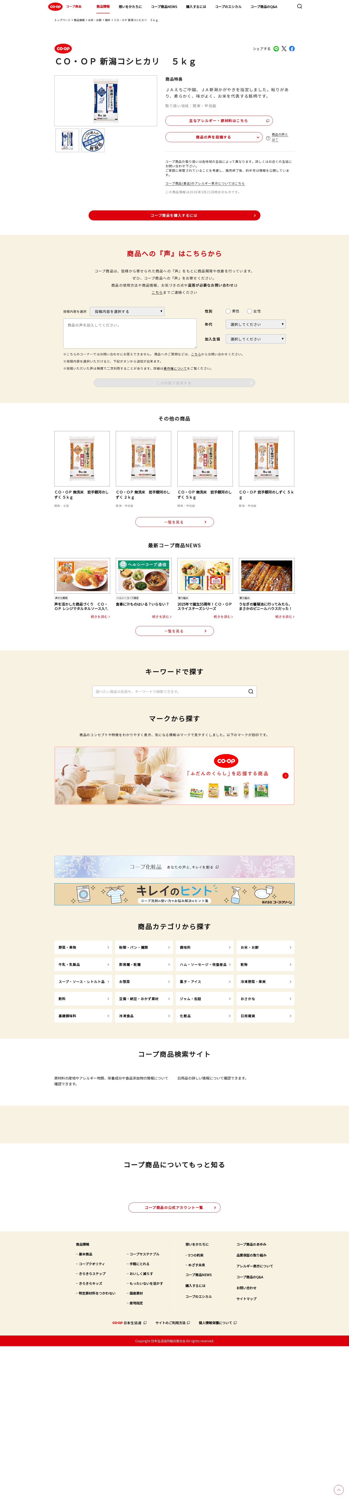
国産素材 (136, 1458)
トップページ (62, 20)
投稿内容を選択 (75, 310)
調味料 (185, 1034)
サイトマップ (246, 1463)
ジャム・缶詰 (190, 1085)
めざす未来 (196, 1429)
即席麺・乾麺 (130, 1051)
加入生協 (212, 338)
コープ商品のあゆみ (251, 1409)
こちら (157, 291)
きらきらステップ (92, 1438)
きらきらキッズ (90, 1448)
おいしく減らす (141, 1438)
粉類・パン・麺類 (133, 1034)
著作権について (175, 367)
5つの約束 (195, 1420)
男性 (235, 309)
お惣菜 (124, 1068)
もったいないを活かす (146, 1448)
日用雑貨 (248, 1102)
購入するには (196, 6)
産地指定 (136, 1467)
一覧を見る (174, 521)
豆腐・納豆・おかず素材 (138, 1085)
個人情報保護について (215, 1487)
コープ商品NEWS (164, 6)
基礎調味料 (68, 1102)
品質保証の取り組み (251, 1420)
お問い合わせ (246, 1452)
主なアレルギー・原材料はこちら (203, 119)
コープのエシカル (228, 6)
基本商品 (85, 1418)
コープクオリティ (92, 1428)
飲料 (62, 1085)
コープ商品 (64, 6)
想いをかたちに (130, 6)
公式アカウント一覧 (174, 1372)
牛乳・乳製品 (69, 1051)
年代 (208, 323)
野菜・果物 (68, 1034)
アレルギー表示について (254, 1430)
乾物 (244, 1051)
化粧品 (185, 1102)
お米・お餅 (94, 20)
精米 (107, 20)
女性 (257, 309)
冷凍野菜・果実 (253, 1068)
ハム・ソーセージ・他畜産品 (203, 1051)
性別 (208, 310)
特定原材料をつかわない (97, 1458)
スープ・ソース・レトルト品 (82, 1068)
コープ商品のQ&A (263, 6)
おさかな (248, 1085)
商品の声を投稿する (191, 136)
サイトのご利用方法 (170, 1487)
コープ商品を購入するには (173, 214)
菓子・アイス (190, 1068)
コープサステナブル (144, 1418)
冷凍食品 (126, 1102)
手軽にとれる (140, 1428)
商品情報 (103, 6)
